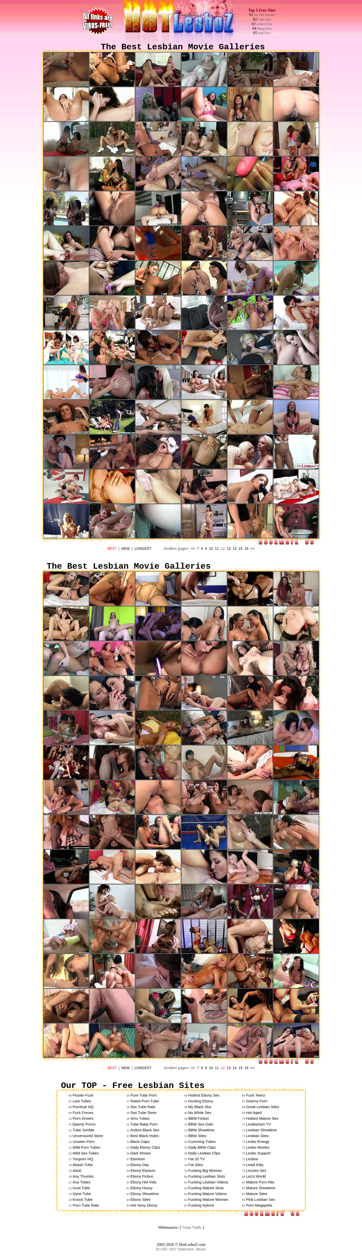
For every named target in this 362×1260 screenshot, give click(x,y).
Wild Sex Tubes (86, 1153)
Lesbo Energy (257, 1141)
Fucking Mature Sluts (206, 1188)
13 (229, 549)
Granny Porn (256, 1101)
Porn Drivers (83, 1118)
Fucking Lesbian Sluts (206, 1176)
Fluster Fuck (83, 1095)
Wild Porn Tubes (86, 1147)
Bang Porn (264, 28)
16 (247, 549)
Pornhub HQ (83, 1107)
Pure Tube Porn (143, 1095)
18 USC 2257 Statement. (175, 1249)
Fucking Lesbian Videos (208, 1182)
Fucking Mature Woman (208, 1199)
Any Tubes (81, 1182)
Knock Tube (83, 1199)
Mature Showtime (261, 1188)
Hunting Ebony (200, 1101)
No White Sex (199, 1112)
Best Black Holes (144, 1136)
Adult (77, 1170)
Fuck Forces (83, 1112)
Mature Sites (256, 1193)
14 (235, 549)
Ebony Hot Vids (143, 1182)
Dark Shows (140, 1153)
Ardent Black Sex (144, 1130)
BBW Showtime (201, 1130)
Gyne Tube (82, 1193)
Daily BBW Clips (202, 1147)
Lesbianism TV (258, 1124)
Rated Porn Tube (144, 1101)
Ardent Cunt (264, 24)
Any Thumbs (83, 1176)
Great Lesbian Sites (262, 1107)
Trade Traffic (192, 1227)
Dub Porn (264, 33)
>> (252, 549)
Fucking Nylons (201, 1205)
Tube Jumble (83, 1130)
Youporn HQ (83, 1159)
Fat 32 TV (196, 1159)
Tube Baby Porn (144, 1124)
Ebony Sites (140, 1199)
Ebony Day (139, 1165)
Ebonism (137, 1159)
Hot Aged (254, 1112)
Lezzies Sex (256, 1170)
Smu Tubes (140, 1118)
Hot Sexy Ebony (144, 1205)
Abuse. (201, 1249)
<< (193, 549)
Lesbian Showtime (261, 1130)
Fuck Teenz (255, 1095)
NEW (125, 549)
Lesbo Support (258, 1153)
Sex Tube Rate (142, 1107)
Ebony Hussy (141, 1188)
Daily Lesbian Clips (204, 1153)
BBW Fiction (198, 1118)
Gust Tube (81, 1188)
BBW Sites (197, 1136)
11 (217, 549)
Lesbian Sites (257, 1136)
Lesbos (252, 1159)
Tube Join (264, 19)
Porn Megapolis (259, 1205)
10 (211, 549)
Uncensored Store (88, 1136)
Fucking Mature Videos (207, 1193)
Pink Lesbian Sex (260, 1199)
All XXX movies (264, 15)
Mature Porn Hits (260, 1182)
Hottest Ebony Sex (203, 1095)
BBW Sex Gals (200, 1124)
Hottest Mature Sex (262, 1118)
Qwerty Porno (84, 1124)
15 (241, 549)
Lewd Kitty (254, 1165)
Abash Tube (83, 1165)
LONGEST (142, 549)
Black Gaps (140, 1141)
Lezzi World (256, 1176)
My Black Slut (199, 1107)
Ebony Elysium (142, 1170)
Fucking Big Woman (205, 1170)
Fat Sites (195, 1165)
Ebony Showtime (144, 1193)
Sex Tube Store (143, 1112)
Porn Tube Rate (86, 1205)
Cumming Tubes (202, 1141)
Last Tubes (82, 1101)
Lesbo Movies (257, 1147)
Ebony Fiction (141, 1176)
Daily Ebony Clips (145, 1147)
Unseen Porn (84, 1141)
